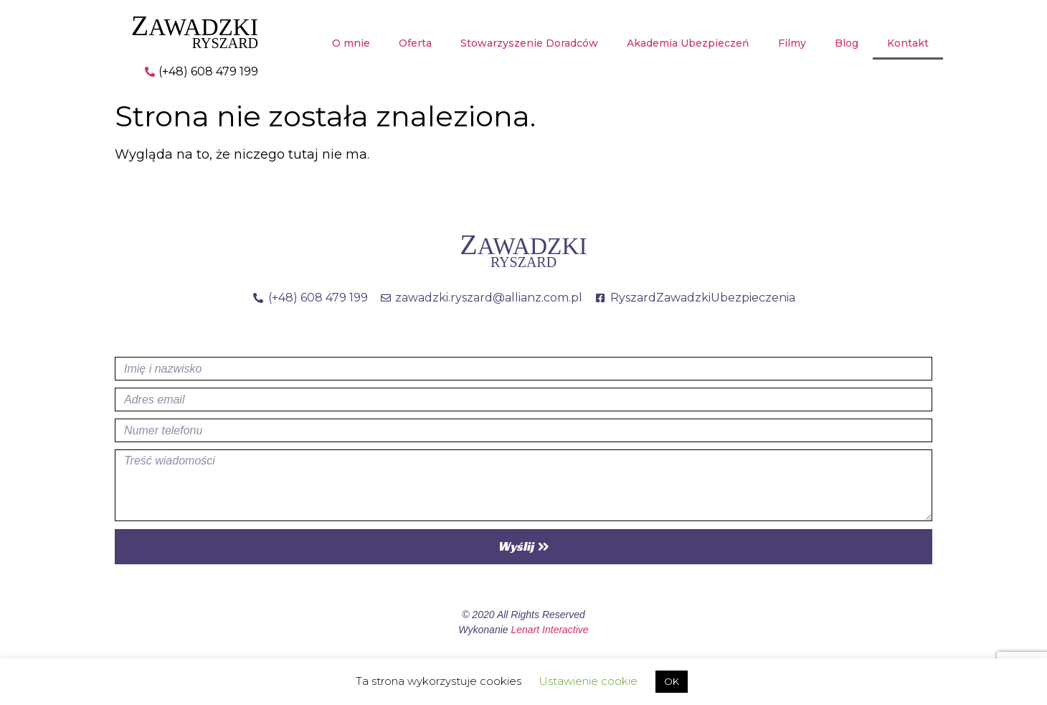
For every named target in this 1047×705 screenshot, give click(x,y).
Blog (846, 43)
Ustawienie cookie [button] (588, 681)
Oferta (415, 43)
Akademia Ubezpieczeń (688, 43)
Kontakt (908, 43)
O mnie (351, 43)
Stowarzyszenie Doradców (529, 43)
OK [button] (671, 681)
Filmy (792, 43)
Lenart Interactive (549, 629)
